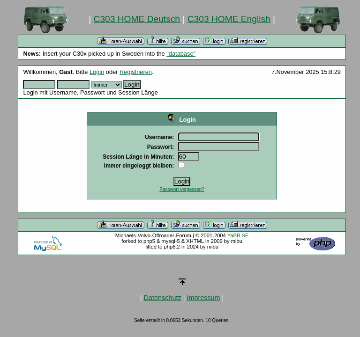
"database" (180, 53)
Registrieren (136, 71)
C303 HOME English (229, 19)
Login (97, 71)
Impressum (203, 297)
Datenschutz (162, 297)
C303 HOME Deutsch (137, 19)
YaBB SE (238, 235)
